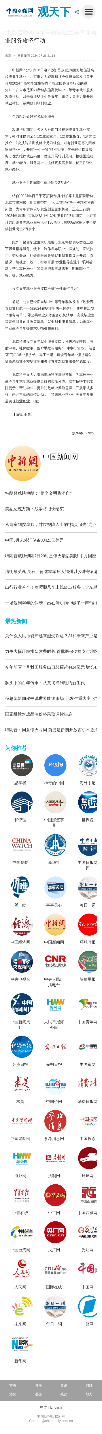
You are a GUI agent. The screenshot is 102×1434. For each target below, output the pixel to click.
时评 (38, 1385)
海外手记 (88, 783)
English (56, 1407)
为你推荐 (16, 748)
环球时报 (88, 942)
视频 (63, 1394)
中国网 (88, 1287)
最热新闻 (16, 621)
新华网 (20, 1361)
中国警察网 (20, 1138)
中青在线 (20, 1213)
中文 (43, 1407)
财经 (89, 1385)
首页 (12, 1385)
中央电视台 (20, 979)
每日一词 (88, 905)
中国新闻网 (60, 457)
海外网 (20, 1176)
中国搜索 (88, 1138)
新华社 (54, 862)
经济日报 (20, 1064)
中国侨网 (54, 1101)
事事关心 (54, 905)
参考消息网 (54, 1138)
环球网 (88, 1176)
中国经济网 (20, 942)
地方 (89, 1394)
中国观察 (20, 862)
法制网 (54, 1176)
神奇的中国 (54, 783)
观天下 (54, 12)
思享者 (20, 783)
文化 (12, 1394)
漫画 (38, 1394)
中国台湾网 (20, 1250)
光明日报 (54, 1064)
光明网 (88, 1250)
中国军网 (88, 1064)
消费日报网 (88, 1101)
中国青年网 (88, 1022)
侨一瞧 (20, 905)
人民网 (20, 1287)
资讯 (63, 1385)
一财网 (88, 1324)
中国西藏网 (88, 1213)
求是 (20, 1101)
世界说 (88, 820)
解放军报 (88, 979)
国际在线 (54, 1287)
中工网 (54, 1213)
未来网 (20, 1324)
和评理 (20, 820)
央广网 (54, 1250)
